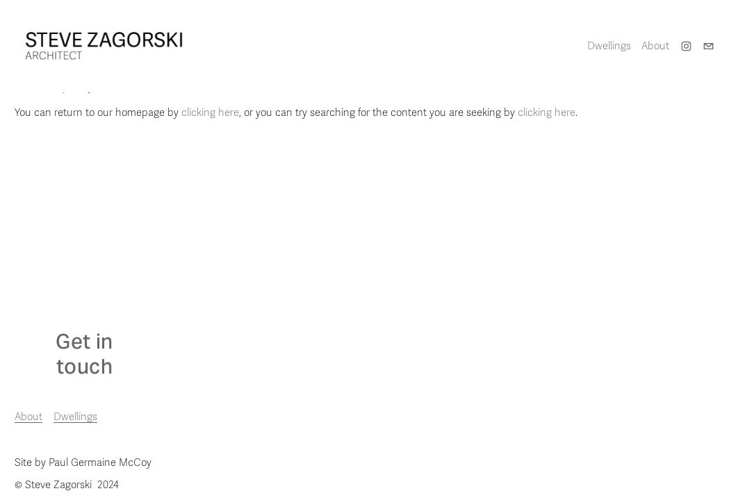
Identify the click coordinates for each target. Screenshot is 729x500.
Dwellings (75, 416)
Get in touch (84, 354)
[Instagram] (686, 46)
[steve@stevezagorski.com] (708, 46)
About (655, 46)
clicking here (210, 112)
